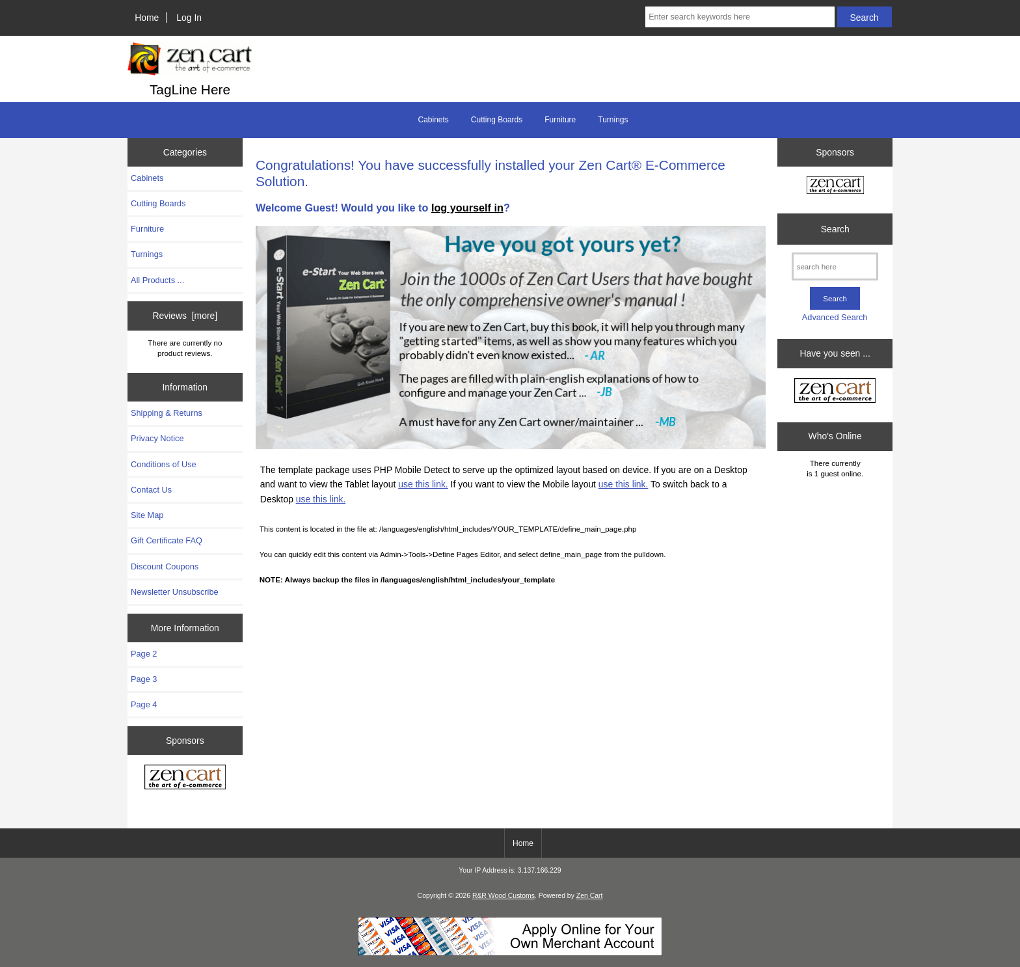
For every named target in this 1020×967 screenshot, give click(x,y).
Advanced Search (835, 317)
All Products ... (157, 280)
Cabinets (433, 119)
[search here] (835, 266)
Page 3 (144, 679)
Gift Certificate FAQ (166, 540)
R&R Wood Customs (503, 895)
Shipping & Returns (166, 413)
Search (835, 229)
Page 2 (144, 654)
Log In (189, 17)
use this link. (423, 484)
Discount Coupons (164, 566)
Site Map (147, 515)
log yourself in (467, 207)
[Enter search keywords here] (739, 17)
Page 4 (144, 704)
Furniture (560, 119)
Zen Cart (589, 895)
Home (147, 17)
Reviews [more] (184, 315)
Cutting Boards (496, 119)
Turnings (613, 119)
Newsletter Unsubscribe (175, 592)
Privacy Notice (157, 438)
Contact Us (151, 490)
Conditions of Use (163, 464)
